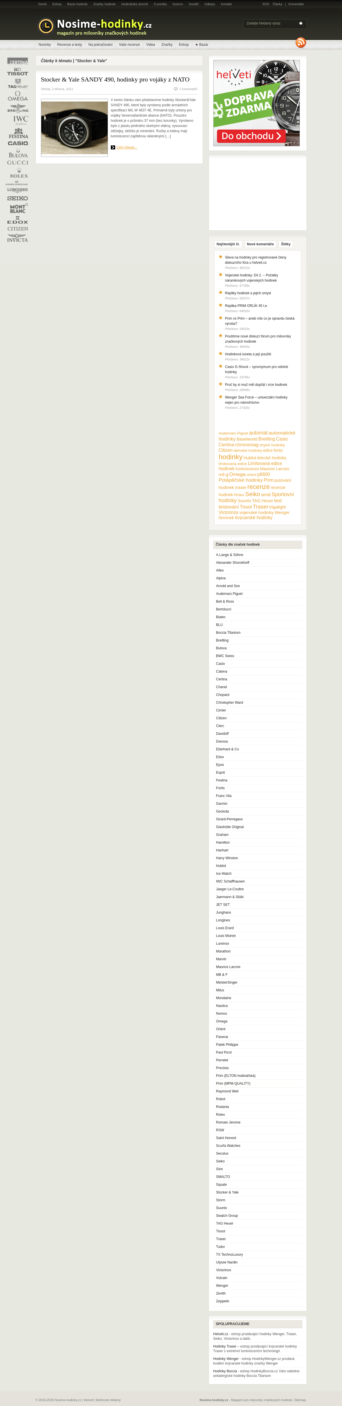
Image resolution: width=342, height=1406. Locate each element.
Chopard (222, 695)
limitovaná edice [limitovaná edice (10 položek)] (233, 464)
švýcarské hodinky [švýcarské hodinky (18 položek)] (253, 517)
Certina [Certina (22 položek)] (226, 444)
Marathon (223, 951)
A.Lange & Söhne (229, 555)
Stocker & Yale (227, 1192)
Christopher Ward (229, 703)
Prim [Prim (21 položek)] (269, 480)
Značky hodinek (104, 4)
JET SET (223, 905)
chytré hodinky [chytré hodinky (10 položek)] (272, 445)
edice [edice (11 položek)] (268, 450)
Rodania (222, 1107)
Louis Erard (225, 928)
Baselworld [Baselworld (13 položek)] (247, 439)
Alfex (220, 570)
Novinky (45, 45)
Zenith (221, 1293)
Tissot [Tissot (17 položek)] (246, 506)
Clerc (220, 726)
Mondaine (223, 998)
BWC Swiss (225, 656)
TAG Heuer (224, 1223)
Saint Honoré (226, 1138)
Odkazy (209, 4)
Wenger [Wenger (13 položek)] (282, 512)
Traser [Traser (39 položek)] (260, 507)
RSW (220, 1130)
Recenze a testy (69, 45)
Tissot (220, 1231)
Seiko (220, 1161)
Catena (221, 671)
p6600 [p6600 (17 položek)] (263, 474)
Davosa (222, 741)
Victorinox (223, 1270)
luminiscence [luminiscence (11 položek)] (247, 468)
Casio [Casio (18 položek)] (282, 439)
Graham (222, 835)
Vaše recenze (129, 45)
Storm (220, 1200)
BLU (219, 625)
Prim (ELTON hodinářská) (236, 1076)
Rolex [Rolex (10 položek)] (239, 495)
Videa (150, 45)
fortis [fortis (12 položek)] (278, 450)
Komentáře (296, 4)
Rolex (220, 1115)
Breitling (222, 640)
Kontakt (226, 4)
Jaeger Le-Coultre (230, 889)
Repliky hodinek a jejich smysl (248, 293)
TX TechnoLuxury (229, 1255)
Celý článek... (127, 147)
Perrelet (222, 1060)
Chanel (221, 687)
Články (278, 4)
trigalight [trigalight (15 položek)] (277, 506)
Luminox (222, 944)
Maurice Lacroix (228, 967)
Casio (220, 664)
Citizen (221, 718)
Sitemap (300, 1400)
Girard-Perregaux (229, 819)
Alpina (221, 578)
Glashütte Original (230, 827)
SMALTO (223, 1177)
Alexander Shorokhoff (232, 563)
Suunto (221, 1208)
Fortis (220, 788)
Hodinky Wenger (226, 1359)
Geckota (222, 811)
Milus (220, 990)
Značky (167, 45)
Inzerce (178, 4)
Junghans (223, 912)
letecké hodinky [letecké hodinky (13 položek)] (271, 458)
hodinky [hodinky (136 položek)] (231, 457)
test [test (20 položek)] (278, 500)
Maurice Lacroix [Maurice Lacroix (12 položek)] (274, 468)
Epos (220, 765)
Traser (221, 1239)
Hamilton (223, 842)
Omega (221, 1021)
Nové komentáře (260, 244)
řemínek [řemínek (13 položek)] (226, 517)
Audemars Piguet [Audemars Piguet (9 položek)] (233, 433)
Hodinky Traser (225, 1346)
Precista (222, 1068)
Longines (223, 920)
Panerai (222, 1037)
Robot (220, 1099)
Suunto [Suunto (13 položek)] (244, 500)
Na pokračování (100, 45)
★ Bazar (201, 45)
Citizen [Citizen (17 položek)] (226, 450)
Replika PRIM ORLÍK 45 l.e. (246, 306)
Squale (221, 1185)
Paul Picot (224, 1052)
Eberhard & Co (227, 749)
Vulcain (221, 1278)
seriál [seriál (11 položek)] (266, 494)
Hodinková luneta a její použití (248, 354)
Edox (220, 757)
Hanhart (222, 850)
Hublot (221, 866)
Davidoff (222, 734)
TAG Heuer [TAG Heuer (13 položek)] (262, 500)
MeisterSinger (227, 982)
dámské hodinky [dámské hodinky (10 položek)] (247, 450)
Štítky (286, 244)
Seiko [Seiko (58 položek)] (252, 494)
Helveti (89, 1400)
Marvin (221, 959)
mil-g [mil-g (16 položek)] (224, 474)
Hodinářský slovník (134, 4)
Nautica (222, 1006)
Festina (221, 780)
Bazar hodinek (77, 4)
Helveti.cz (220, 1334)
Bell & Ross (225, 601)
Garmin (221, 804)
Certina (221, 679)
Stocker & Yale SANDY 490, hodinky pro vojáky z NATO (115, 79)
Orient (221, 1029)
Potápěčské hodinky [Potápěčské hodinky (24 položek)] (241, 480)
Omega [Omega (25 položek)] (237, 474)
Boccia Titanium (228, 633)
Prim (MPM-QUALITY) (233, 1083)
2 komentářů (188, 89)
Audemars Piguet (229, 594)
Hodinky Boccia (225, 1371)
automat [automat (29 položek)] (258, 433)
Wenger (222, 1286)
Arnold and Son (228, 586)
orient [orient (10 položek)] (251, 475)
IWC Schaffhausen (230, 881)
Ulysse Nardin (227, 1262)
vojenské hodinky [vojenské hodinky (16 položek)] (257, 512)
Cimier (221, 710)
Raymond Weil (227, 1091)
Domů (42, 4)
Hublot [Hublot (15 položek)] (250, 457)
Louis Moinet (226, 936)
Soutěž (194, 4)
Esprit (220, 773)
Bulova (221, 648)
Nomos (221, 1014)
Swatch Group (227, 1216)
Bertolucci (223, 609)
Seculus (222, 1153)
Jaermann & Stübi (230, 897)
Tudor (220, 1247)
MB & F (222, 975)
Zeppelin (222, 1301)
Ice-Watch (224, 874)
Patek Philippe (227, 1045)
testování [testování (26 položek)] (229, 507)
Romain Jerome (228, 1122)
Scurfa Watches (228, 1146)
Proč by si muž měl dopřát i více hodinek (256, 385)
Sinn (219, 1169)
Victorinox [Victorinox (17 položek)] (229, 512)
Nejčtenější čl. (228, 244)
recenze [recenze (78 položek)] (258, 486)
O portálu (160, 4)
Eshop (57, 4)
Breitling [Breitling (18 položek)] (266, 439)
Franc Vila (224, 796)
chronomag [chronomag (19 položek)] (247, 444)
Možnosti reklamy (108, 1400)
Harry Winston (227, 858)
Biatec (221, 617)
